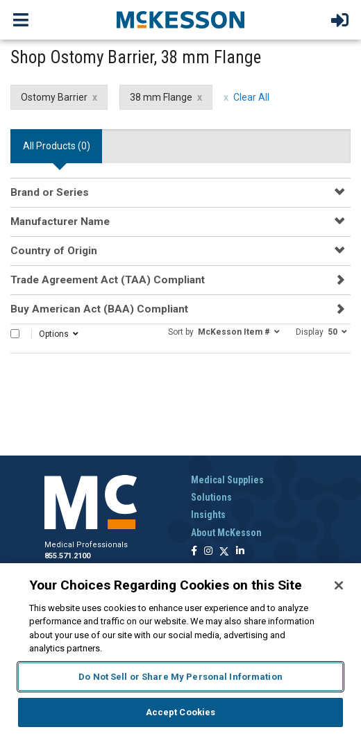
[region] (180, 648)
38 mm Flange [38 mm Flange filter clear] (161, 97)
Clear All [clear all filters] (251, 97)
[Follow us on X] (224, 551)
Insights (208, 514)
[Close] (339, 585)
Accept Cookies (181, 712)
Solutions (211, 497)
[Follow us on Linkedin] (240, 551)
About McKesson (226, 532)
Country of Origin (53, 250)
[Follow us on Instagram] (208, 551)
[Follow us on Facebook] (194, 551)
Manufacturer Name (60, 221)
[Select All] (14, 333)
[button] (224, 331)
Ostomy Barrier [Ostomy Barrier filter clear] (54, 97)
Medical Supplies (227, 479)
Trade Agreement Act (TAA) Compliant (107, 280)
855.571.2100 (67, 555)
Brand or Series (49, 192)
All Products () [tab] (56, 145)
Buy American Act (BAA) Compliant (99, 309)
